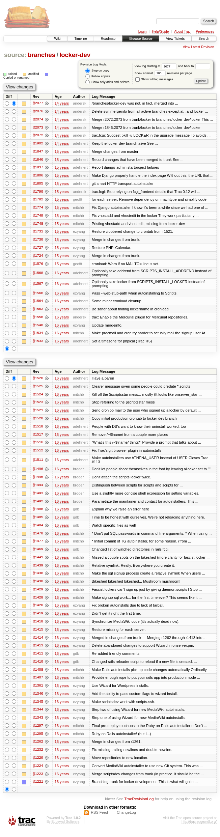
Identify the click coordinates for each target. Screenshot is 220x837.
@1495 (38, 480)
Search (203, 38)
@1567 (38, 285)
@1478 (38, 536)
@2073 (38, 127)
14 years (62, 103)
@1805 (38, 184)
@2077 (38, 103)
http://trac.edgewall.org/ (199, 828)
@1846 (38, 160)
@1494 (38, 488)
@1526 (38, 380)
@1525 (38, 388)
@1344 (38, 715)
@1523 (38, 405)
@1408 (38, 674)
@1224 (38, 771)
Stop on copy (97, 70)
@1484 (38, 528)
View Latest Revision (198, 47)
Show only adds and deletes (107, 82)
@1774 (38, 208)
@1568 (38, 274)
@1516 (38, 445)
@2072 (38, 135)
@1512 (38, 453)
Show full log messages (154, 79)
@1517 (38, 437)
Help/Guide (160, 31)
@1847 (38, 152)
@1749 (38, 216)
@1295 (38, 739)
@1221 (38, 787)
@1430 (38, 585)
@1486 (38, 512)
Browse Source (140, 38)
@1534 (38, 335)
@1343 (38, 723)
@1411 (38, 658)
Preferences (205, 31)
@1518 (38, 429)
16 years (62, 275)
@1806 (38, 176)
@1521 (38, 413)
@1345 (38, 706)
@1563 (38, 311)
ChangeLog (126, 818)
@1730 (38, 241)
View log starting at (156, 66)
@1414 (38, 642)
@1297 (38, 731)
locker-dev (74, 54)
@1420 (38, 609)
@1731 (38, 232)
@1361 (38, 690)
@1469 (38, 553)
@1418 (38, 626)
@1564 (38, 303)
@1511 (38, 463)
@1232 (38, 755)
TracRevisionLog (139, 805)
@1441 (38, 561)
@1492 (38, 504)
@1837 (38, 168)
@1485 (38, 520)
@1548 (38, 327)
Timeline (80, 38)
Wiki (57, 38)
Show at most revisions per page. (164, 73)
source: (15, 54)
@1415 (38, 634)
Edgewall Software (65, 828)
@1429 (38, 593)
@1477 (38, 545)
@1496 (38, 472)
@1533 (38, 343)
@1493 (38, 496)
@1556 (38, 319)
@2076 (38, 111)
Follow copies (97, 76)
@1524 (38, 396)
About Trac (182, 31)
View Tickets (175, 38)
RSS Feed (99, 818)
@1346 (38, 698)
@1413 (38, 650)
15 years (62, 152)
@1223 (38, 779)
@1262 (38, 747)
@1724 (38, 257)
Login (142, 31)
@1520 (38, 421)
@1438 (38, 577)
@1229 (38, 763)
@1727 (38, 249)
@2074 (38, 119)
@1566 (38, 295)
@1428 (38, 601)
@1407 (38, 682)
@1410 (38, 666)
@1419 (38, 617)
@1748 (38, 224)
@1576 (38, 265)
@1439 (38, 569)
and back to (194, 66)
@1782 (38, 200)
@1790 (38, 192)
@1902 (38, 143)
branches (41, 54)
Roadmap (108, 38)
